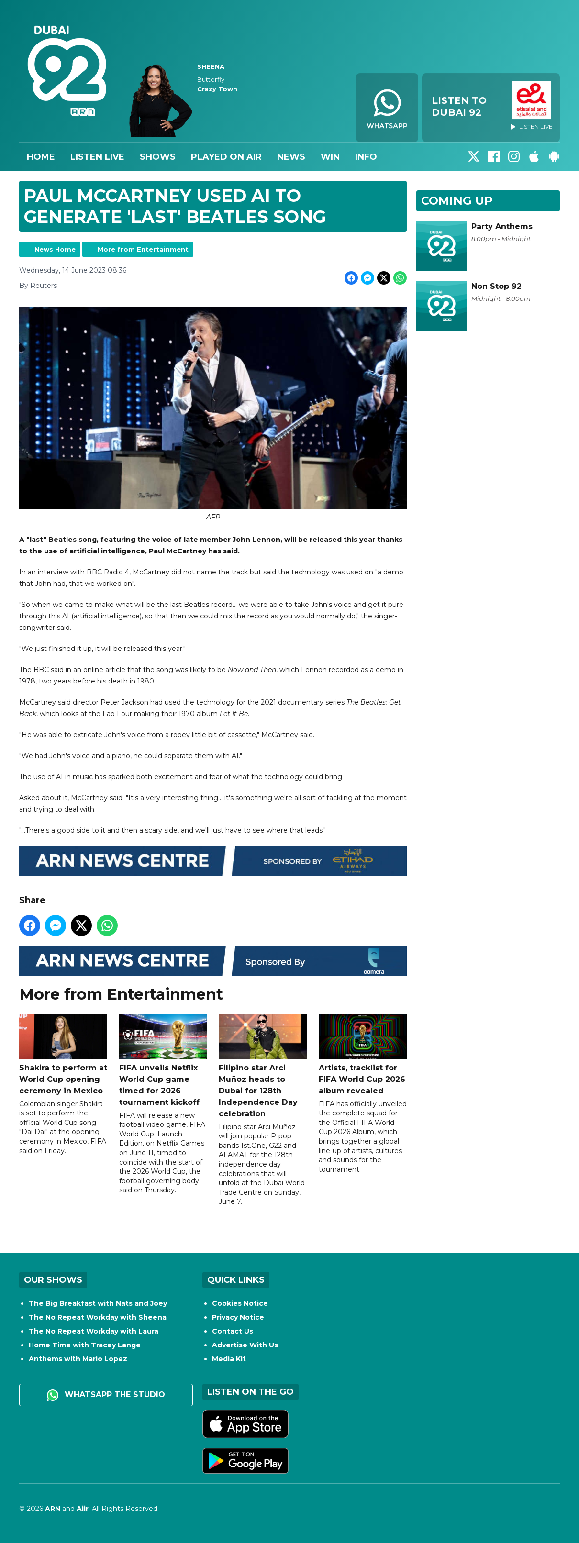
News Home (55, 249)
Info (366, 157)
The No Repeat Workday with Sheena (98, 1317)
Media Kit (229, 1359)
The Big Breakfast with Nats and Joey (98, 1303)
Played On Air (226, 157)
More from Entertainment (143, 249)
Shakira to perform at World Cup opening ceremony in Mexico (63, 1054)
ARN (52, 1508)
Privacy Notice (238, 1317)
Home (41, 157)
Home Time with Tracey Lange (85, 1345)
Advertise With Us (245, 1345)
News (291, 157)
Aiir (83, 1508)
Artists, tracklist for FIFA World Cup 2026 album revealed (363, 1054)
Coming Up (457, 201)
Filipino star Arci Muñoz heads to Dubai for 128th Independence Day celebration (263, 1066)
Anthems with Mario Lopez (78, 1359)
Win (330, 157)
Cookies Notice (240, 1303)
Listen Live (97, 157)
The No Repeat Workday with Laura (93, 1331)
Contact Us (232, 1331)
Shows (158, 157)
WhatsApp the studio (106, 1395)
